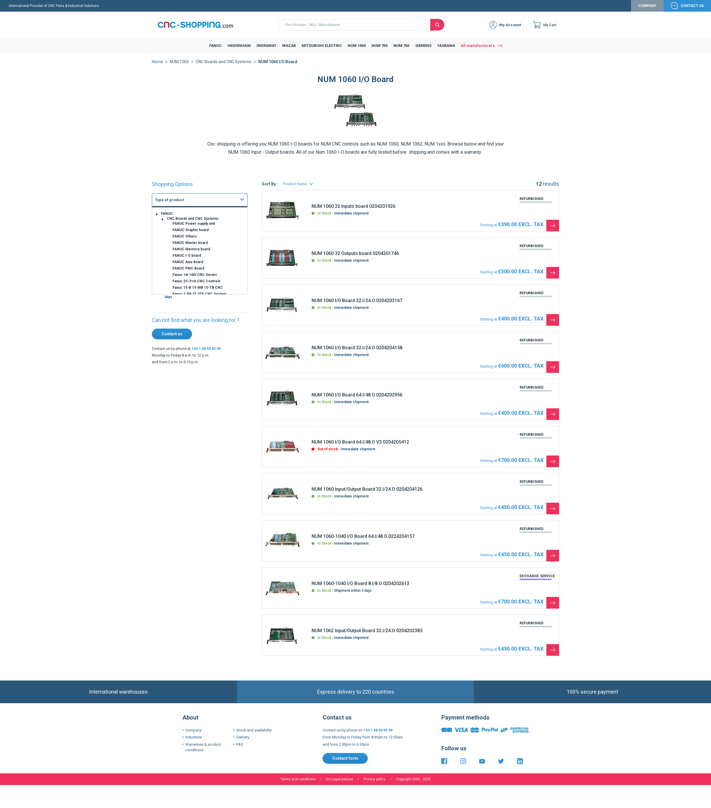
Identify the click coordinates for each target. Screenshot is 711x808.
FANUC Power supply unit (194, 228)
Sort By (269, 189)
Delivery (242, 742)
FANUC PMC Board (188, 273)
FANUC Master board (190, 247)
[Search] (437, 29)
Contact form (345, 763)
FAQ (239, 749)
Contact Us (692, 10)
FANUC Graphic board (191, 235)
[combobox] (354, 29)
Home (157, 66)
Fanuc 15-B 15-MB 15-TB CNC (198, 292)
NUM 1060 (179, 66)
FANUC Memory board (191, 254)
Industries (193, 742)
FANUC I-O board (187, 260)
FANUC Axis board (188, 267)
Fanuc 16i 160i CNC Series (195, 279)
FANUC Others (185, 241)
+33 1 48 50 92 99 (206, 353)
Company (647, 10)
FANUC (167, 218)
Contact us (171, 338)
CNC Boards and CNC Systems (223, 66)
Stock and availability (254, 735)
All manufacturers (478, 50)
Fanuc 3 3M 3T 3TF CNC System (199, 299)
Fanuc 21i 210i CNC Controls (197, 286)
